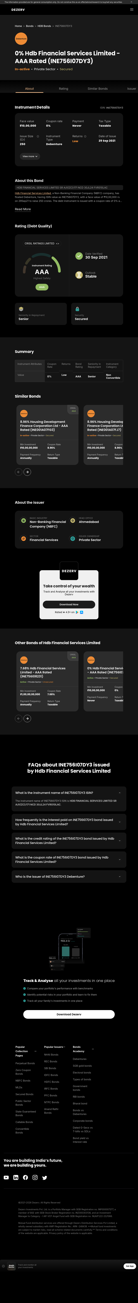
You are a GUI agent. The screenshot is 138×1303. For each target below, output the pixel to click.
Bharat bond (80, 1103)
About (29, 88)
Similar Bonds (98, 88)
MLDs (19, 1086)
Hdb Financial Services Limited (33, 193)
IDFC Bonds (51, 1074)
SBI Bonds (50, 1067)
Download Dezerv (69, 1014)
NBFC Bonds (23, 1080)
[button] (26, 1050)
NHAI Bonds (51, 1054)
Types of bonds (82, 1078)
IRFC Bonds (51, 1088)
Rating (63, 88)
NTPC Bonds (51, 1101)
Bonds (29, 26)
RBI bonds (79, 1096)
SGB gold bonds (82, 1065)
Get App (130, 1265)
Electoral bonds (82, 1072)
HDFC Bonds (51, 1081)
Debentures (80, 1058)
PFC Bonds (50, 1095)
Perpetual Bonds (25, 1062)
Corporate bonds (83, 1120)
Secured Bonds (24, 1093)
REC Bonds (50, 1061)
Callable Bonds (24, 1121)
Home (18, 26)
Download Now (69, 604)
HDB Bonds (44, 26)
